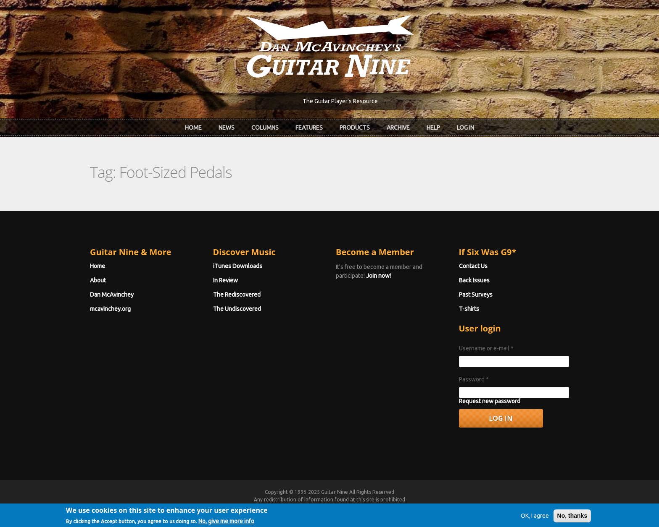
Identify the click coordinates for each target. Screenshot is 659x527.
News (227, 127)
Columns (265, 127)
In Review (225, 280)
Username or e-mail (486, 348)
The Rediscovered (237, 294)
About (98, 280)
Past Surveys (476, 294)
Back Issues (474, 280)
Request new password (489, 401)
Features (309, 127)
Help (433, 127)
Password (474, 379)
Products (355, 127)
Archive (398, 127)
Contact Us (473, 266)
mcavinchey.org (110, 308)
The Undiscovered (237, 308)
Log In (465, 127)
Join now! (378, 275)
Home (193, 127)
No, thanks (572, 518)
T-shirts (469, 308)
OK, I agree (535, 518)
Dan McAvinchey (112, 294)
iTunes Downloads (237, 266)
